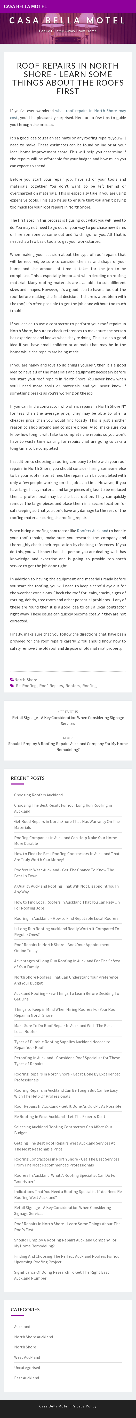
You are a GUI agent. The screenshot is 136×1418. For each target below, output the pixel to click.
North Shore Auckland (33, 1336)
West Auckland (27, 1357)
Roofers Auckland (92, 530)
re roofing (26, 685)
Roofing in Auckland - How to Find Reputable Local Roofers (66, 918)
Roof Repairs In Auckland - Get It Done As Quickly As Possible (67, 1106)
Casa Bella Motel (25, 6)
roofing (89, 685)
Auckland (22, 1326)
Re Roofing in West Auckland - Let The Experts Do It (60, 1116)
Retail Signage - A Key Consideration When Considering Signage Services (68, 718)
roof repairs (51, 685)
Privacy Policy (84, 1406)
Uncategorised (27, 1367)
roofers (73, 685)
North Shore (25, 679)
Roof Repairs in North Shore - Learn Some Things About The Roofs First (68, 78)
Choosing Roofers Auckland (38, 794)
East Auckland (26, 1377)
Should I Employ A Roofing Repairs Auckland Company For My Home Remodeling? (68, 744)
